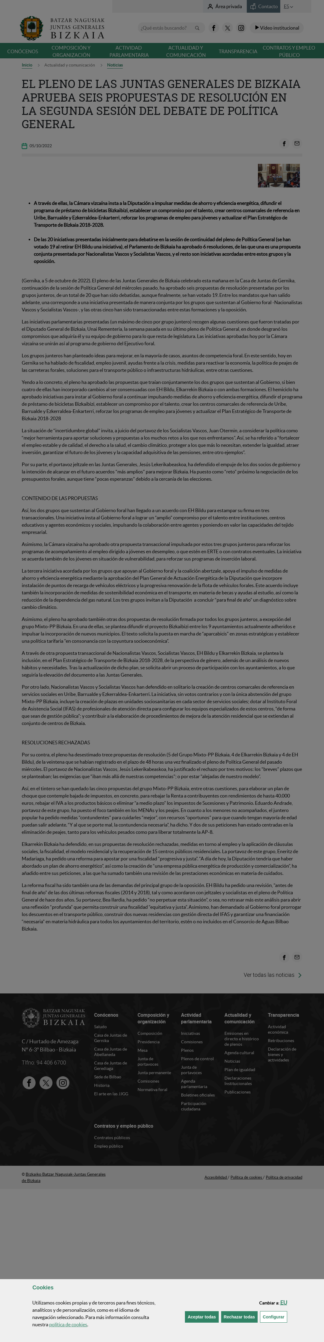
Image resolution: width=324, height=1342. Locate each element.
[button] (283, 1302)
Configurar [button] (275, 1316)
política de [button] (68, 1324)
